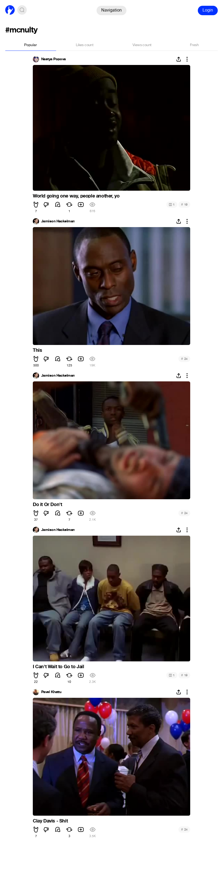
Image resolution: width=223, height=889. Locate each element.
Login (208, 10)
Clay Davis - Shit (50, 821)
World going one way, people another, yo (76, 196)
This (37, 350)
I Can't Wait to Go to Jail (58, 666)
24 (184, 358)
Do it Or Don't (47, 504)
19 (184, 204)
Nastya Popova (53, 59)
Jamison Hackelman (58, 221)
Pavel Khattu (51, 692)
